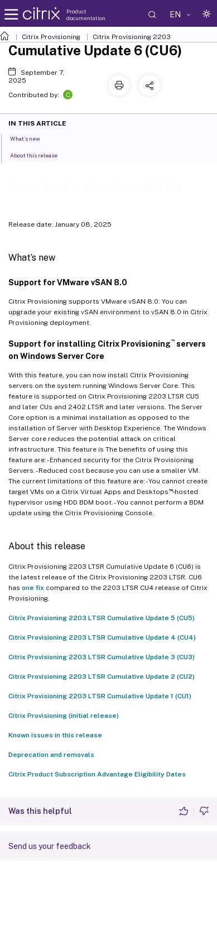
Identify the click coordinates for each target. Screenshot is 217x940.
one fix (33, 588)
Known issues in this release (55, 735)
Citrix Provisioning (51, 37)
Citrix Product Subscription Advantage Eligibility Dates (97, 774)
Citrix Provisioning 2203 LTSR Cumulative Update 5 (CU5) (101, 618)
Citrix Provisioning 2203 (132, 37)
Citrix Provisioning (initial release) (63, 716)
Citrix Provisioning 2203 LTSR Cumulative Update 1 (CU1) (99, 696)
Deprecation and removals (51, 755)
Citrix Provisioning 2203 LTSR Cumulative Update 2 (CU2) (101, 676)
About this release (40, 155)
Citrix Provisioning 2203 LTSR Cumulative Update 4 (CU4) (102, 637)
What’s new (31, 138)
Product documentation (85, 14)
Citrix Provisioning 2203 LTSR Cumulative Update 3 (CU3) (101, 657)
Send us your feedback (49, 846)
